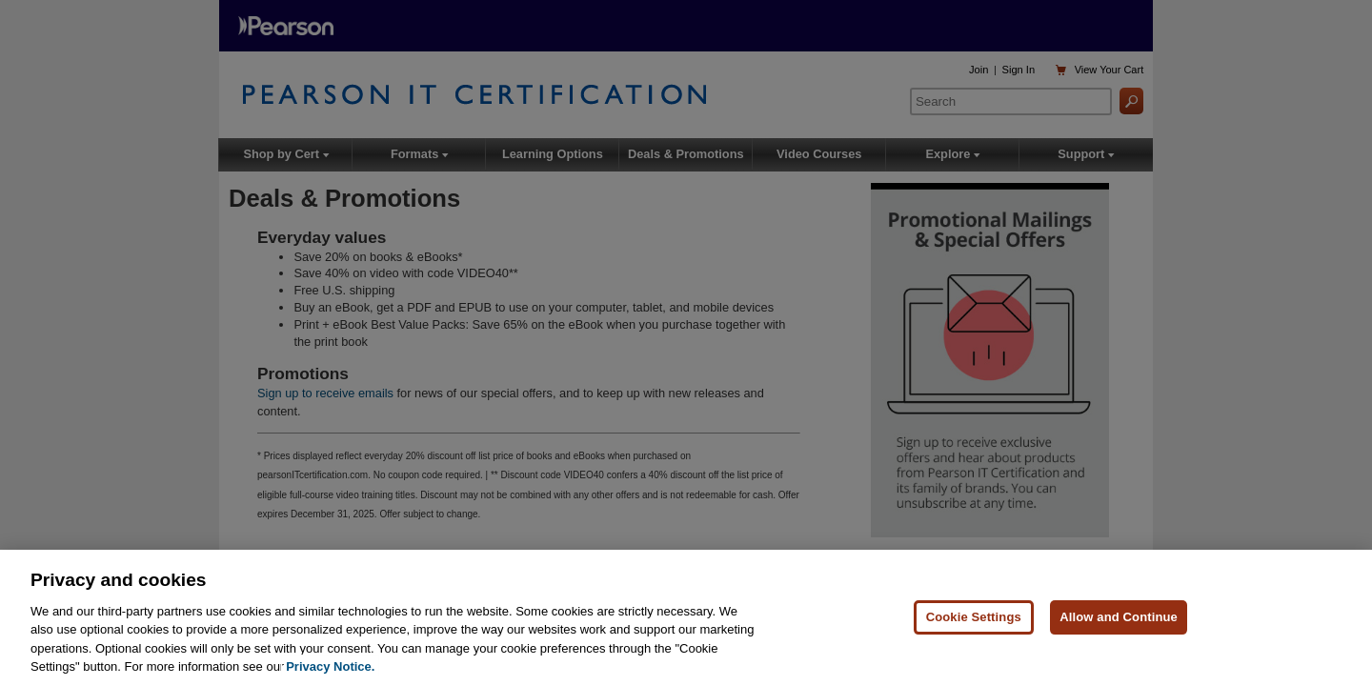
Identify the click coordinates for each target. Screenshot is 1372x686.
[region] (686, 618)
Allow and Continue (1118, 617)
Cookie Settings (973, 617)
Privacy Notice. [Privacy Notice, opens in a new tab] (330, 666)
